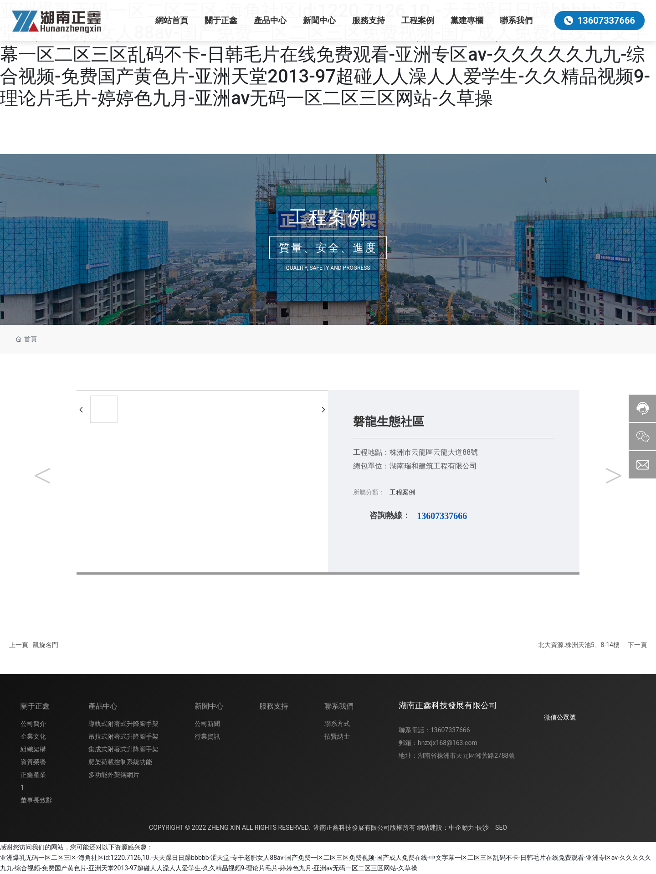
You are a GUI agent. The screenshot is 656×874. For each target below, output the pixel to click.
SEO (501, 827)
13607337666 (442, 516)
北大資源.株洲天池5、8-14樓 (579, 644)
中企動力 (461, 827)
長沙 (482, 827)
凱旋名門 (45, 644)
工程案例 (328, 216)
